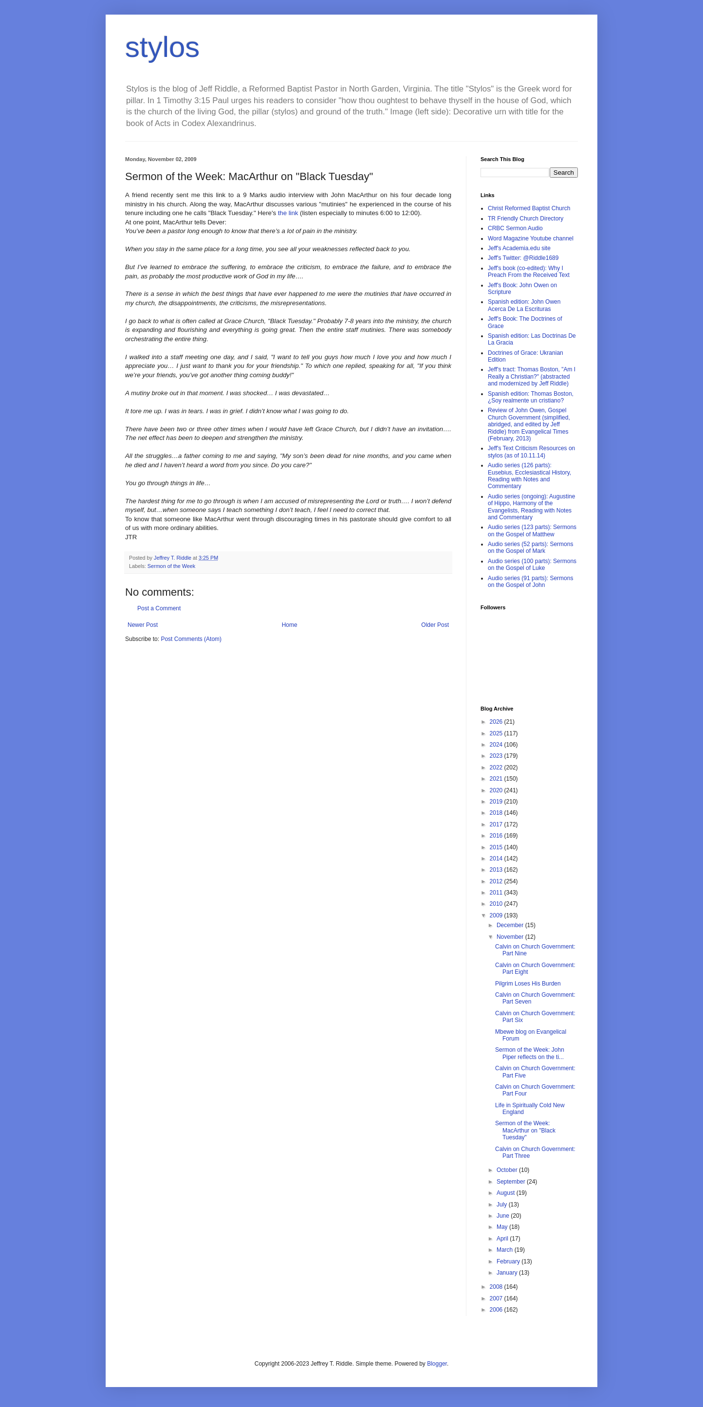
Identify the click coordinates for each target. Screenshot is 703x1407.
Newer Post (143, 624)
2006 (497, 1309)
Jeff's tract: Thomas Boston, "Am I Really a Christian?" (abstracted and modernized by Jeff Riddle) (531, 376)
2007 (497, 1298)
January (508, 1272)
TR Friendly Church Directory (525, 218)
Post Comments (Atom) (191, 639)
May (503, 1227)
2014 (497, 858)
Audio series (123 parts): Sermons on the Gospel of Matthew (532, 530)
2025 (497, 733)
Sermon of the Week (171, 566)
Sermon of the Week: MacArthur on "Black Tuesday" (525, 1130)
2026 (497, 721)
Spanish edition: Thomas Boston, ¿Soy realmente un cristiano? (531, 397)
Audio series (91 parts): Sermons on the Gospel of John (530, 581)
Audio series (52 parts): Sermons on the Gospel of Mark (530, 547)
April (503, 1238)
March (506, 1249)
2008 (497, 1286)
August (507, 1192)
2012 (497, 881)
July (503, 1204)
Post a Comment (159, 608)
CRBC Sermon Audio (515, 228)
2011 (497, 892)
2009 (497, 915)
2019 (497, 801)
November (511, 936)
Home (289, 624)
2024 (497, 744)
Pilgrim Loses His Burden (528, 983)
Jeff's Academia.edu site (519, 248)
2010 (497, 903)
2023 (497, 755)
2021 (497, 778)
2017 (497, 824)
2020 (497, 790)
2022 (497, 767)
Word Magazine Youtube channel (531, 238)
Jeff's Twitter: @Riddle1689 (523, 258)
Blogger (437, 1363)
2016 (497, 835)
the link (289, 213)
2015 (497, 847)
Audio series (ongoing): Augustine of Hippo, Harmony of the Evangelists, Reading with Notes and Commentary (531, 507)
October (508, 1170)
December (511, 925)
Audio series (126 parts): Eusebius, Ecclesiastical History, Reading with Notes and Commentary (529, 476)
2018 (497, 812)
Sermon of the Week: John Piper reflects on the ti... (529, 1053)
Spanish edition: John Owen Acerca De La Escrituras (524, 305)
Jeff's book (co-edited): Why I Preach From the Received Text (529, 271)
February (509, 1261)
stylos (162, 47)
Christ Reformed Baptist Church (529, 208)
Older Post (435, 624)
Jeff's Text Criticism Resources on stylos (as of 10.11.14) (531, 451)
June (504, 1215)
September (512, 1181)
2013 (497, 869)
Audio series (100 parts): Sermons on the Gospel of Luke (532, 564)
